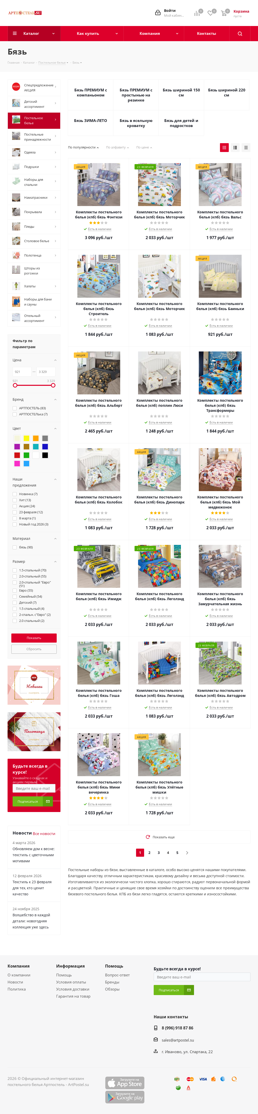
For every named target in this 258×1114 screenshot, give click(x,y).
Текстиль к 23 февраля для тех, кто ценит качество (32, 887)
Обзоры (112, 989)
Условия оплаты (71, 981)
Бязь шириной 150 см (181, 92)
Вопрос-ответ (117, 974)
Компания (18, 966)
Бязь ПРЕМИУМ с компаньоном (90, 92)
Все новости (44, 833)
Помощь (64, 974)
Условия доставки (72, 989)
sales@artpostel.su (178, 1040)
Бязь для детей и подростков (181, 123)
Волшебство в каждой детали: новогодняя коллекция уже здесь (31, 921)
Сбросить (34, 649)
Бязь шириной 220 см (226, 92)
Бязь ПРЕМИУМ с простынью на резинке (136, 95)
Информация (70, 966)
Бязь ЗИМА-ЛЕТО (90, 120)
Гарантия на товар (73, 996)
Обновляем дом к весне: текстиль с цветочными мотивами (34, 854)
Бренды (112, 981)
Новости (15, 981)
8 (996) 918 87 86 (177, 1028)
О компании (19, 974)
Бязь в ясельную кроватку (136, 123)
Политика (17, 989)
